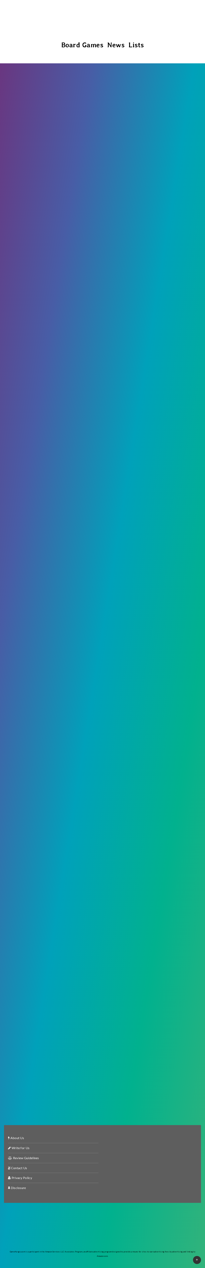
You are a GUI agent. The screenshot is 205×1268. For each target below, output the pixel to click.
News (116, 45)
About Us (16, 1138)
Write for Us (18, 1148)
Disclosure (17, 1188)
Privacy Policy (20, 1178)
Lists (136, 45)
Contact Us (17, 1168)
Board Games (82, 45)
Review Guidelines (23, 1158)
